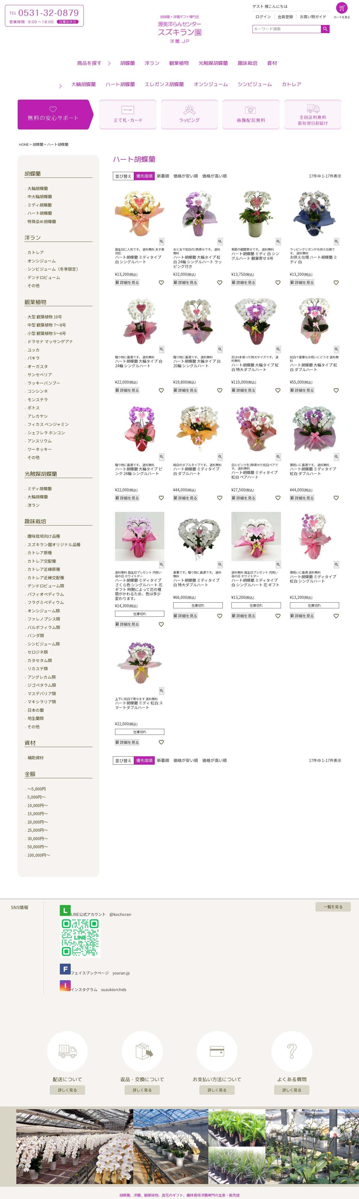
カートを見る (342, 17)
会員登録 (285, 16)
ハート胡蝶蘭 (120, 84)
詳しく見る (67, 1090)
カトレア (291, 84)
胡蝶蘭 (127, 63)
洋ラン (152, 63)
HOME (24, 144)
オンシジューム (211, 84)
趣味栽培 (247, 63)
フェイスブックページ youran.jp (95, 973)
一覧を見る (333, 906)
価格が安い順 (186, 176)
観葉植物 (179, 63)
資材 (272, 63)
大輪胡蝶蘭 (83, 84)
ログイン (263, 16)
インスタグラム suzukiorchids (93, 989)
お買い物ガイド (313, 16)
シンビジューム (255, 84)
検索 (325, 29)
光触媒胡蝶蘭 (213, 63)
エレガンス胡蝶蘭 (164, 84)
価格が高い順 (214, 176)
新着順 (163, 176)
